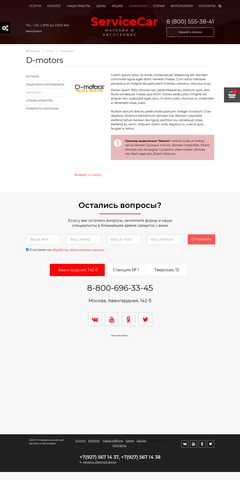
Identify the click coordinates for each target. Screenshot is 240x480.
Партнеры (33, 92)
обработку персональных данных (78, 250)
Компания (138, 6)
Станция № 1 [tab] (126, 269)
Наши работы (78, 6)
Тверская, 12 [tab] (166, 269)
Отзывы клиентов (39, 100)
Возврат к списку (87, 175)
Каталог (54, 6)
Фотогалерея (182, 6)
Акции (117, 6)
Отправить (201, 239)
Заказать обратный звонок (99, 462)
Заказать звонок (190, 32)
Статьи (159, 6)
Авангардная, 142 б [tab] (78, 269)
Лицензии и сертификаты (45, 84)
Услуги (35, 6)
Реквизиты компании (42, 108)
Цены (101, 6)
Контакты (207, 6)
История (32, 76)
